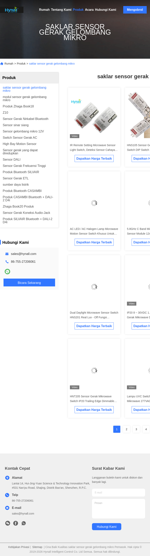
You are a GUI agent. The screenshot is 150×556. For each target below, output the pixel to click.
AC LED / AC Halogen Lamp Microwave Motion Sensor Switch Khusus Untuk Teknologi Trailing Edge (94, 233)
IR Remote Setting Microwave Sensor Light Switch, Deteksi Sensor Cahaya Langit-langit (92, 150)
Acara (89, 9)
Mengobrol (135, 9)
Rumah (44, 9)
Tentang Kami (61, 9)
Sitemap (37, 547)
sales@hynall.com (23, 254)
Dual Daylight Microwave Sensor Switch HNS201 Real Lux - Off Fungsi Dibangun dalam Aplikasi (94, 317)
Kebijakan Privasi (18, 547)
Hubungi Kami (105, 9)
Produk (78, 9)
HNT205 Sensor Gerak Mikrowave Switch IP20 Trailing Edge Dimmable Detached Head (92, 401)
